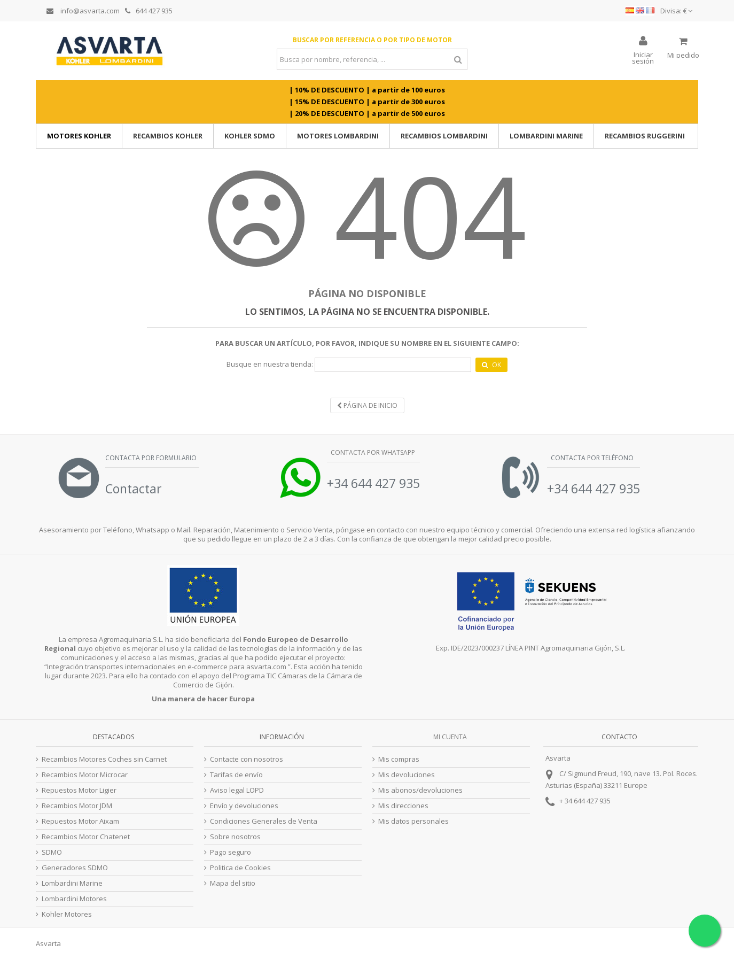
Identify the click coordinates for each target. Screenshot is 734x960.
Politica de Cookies (240, 867)
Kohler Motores (67, 914)
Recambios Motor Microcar (85, 774)
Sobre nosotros (235, 836)
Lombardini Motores (74, 898)
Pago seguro (230, 852)
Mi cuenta (450, 736)
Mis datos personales (413, 821)
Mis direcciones (403, 805)
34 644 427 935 (588, 801)
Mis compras (398, 759)
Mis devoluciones (406, 774)
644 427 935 (149, 11)
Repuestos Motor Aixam (80, 821)
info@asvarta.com (83, 11)
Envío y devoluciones (244, 805)
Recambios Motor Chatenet (86, 836)
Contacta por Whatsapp (372, 452)
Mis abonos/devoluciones (420, 790)
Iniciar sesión (643, 57)
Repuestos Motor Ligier (79, 790)
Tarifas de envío (236, 774)
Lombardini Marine (72, 883)
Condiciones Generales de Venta (263, 821)
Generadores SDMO (75, 867)
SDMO (52, 852)
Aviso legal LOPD (237, 790)
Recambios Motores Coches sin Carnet (104, 759)
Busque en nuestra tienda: (270, 364)
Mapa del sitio (232, 883)
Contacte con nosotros (246, 759)
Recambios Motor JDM (77, 805)
